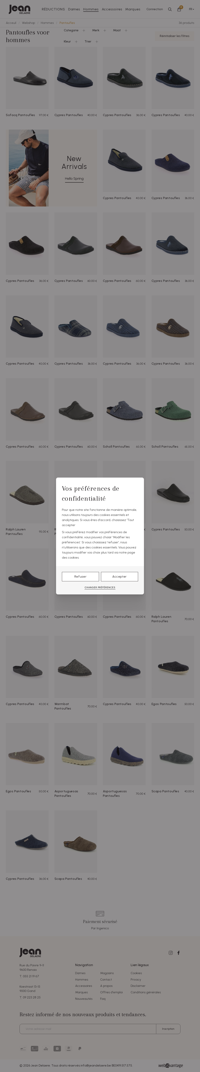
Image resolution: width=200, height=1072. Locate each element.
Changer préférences (100, 587)
